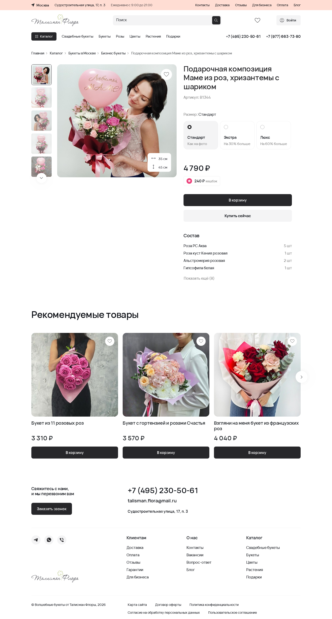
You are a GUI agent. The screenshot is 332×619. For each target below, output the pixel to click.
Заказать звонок (51, 508)
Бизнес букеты (113, 53)
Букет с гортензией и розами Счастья (164, 423)
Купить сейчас (238, 215)
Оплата (282, 5)
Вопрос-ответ (199, 562)
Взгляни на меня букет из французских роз (256, 425)
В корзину (238, 200)
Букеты (105, 36)
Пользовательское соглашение (232, 612)
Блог (297, 5)
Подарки (173, 36)
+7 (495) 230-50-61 (243, 36)
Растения (153, 36)
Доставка (222, 5)
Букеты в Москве (82, 53)
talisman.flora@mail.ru (152, 500)
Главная (37, 53)
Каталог (44, 36)
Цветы (135, 36)
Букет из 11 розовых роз (57, 423)
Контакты (202, 5)
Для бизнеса (261, 5)
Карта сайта (137, 604)
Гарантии (135, 570)
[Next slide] (41, 178)
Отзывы (241, 5)
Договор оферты (168, 604)
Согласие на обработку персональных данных (164, 612)
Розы (120, 36)
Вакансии (195, 555)
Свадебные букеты (77, 36)
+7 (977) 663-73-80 (283, 36)
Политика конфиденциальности (214, 604)
